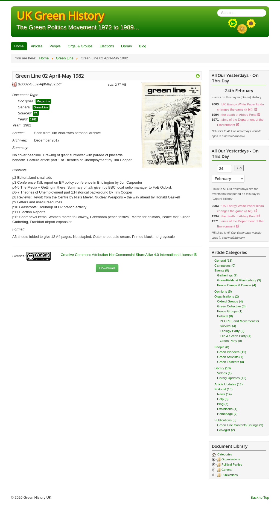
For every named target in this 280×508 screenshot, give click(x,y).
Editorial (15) (223, 389)
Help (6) (223, 399)
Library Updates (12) (231, 378)
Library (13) (222, 368)
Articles (37, 46)
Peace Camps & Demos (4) (236, 285)
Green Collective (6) (231, 306)
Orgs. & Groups (80, 46)
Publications (229, 475)
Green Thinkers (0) (230, 361)
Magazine (43, 101)
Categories (224, 454)
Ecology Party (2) (232, 331)
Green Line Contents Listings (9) (240, 425)
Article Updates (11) (228, 384)
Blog (142, 46)
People (54, 46)
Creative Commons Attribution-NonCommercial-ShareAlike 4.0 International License (127, 255)
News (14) (224, 394)
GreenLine (41, 107)
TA (36, 113)
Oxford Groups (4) (230, 301)
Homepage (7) (227, 413)
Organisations (230, 459)
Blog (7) (222, 404)
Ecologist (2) (226, 430)
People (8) (221, 347)
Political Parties (231, 464)
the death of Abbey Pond (238, 114)
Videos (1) (224, 373)
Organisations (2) (226, 296)
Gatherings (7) (227, 275)
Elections (107, 46)
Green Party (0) (231, 340)
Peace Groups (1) (229, 311)
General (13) (223, 260)
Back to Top (259, 497)
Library (126, 46)
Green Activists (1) (230, 357)
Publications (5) (225, 420)
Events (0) (221, 270)
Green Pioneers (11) (231, 352)
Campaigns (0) (224, 265)
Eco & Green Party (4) (235, 335)
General (226, 469)
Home (19, 46)
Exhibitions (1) (227, 409)
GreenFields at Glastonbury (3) (239, 280)
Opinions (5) (223, 291)
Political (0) (225, 316)
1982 (33, 119)
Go (239, 168)
